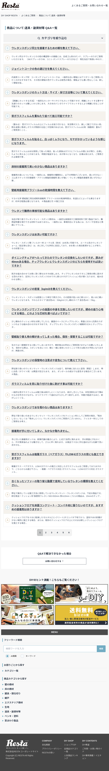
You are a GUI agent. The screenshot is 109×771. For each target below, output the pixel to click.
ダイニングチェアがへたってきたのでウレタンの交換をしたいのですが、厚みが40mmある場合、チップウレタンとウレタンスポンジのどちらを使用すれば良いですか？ (57, 261)
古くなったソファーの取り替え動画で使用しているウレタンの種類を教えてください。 (57, 483)
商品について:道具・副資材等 (52, 15)
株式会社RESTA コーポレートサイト (22, 751)
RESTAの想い (48, 753)
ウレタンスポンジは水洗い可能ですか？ (34, 234)
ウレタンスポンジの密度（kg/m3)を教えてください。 (42, 289)
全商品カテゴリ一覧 (71, 750)
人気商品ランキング (71, 756)
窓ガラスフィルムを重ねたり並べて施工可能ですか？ (42, 116)
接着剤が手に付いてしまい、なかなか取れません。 (40, 431)
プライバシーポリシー (52, 749)
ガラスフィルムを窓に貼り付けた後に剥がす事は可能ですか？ (47, 383)
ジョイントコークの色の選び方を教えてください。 (40, 68)
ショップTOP (70, 745)
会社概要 (46, 745)
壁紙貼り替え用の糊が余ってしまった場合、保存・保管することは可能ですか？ (57, 336)
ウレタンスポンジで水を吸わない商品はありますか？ (42, 407)
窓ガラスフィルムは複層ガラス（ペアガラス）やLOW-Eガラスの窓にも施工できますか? (57, 456)
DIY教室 (85, 745)
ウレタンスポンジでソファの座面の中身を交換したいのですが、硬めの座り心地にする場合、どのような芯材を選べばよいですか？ (57, 311)
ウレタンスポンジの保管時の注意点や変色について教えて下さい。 (49, 360)
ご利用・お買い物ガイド (92, 750)
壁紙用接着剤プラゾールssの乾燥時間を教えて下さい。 (43, 190)
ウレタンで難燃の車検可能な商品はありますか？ (39, 211)
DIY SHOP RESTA (9, 15)
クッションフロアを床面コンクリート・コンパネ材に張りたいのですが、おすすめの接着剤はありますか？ (57, 507)
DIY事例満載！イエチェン (91, 756)
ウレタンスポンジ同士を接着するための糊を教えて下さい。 (45, 48)
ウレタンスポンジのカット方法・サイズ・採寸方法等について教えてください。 (57, 92)
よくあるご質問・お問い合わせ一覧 (90, 5)
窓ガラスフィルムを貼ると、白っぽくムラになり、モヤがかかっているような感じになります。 (58, 141)
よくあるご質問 (28, 15)
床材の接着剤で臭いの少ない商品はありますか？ (39, 166)
